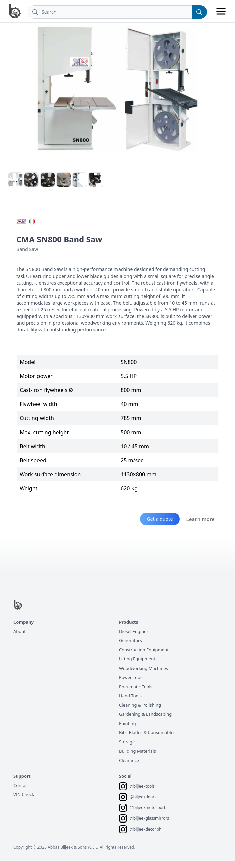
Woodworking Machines (143, 668)
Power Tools (131, 677)
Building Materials (137, 751)
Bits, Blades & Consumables (147, 732)
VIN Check (23, 794)
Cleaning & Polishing (140, 705)
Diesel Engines (134, 631)
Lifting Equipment (137, 659)
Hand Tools (130, 696)
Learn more (200, 519)
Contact (21, 785)
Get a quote (160, 519)
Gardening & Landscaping (145, 714)
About (19, 631)
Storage (127, 742)
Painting (127, 723)
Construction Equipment (144, 650)
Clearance (129, 760)
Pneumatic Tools (135, 687)
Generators (130, 640)
